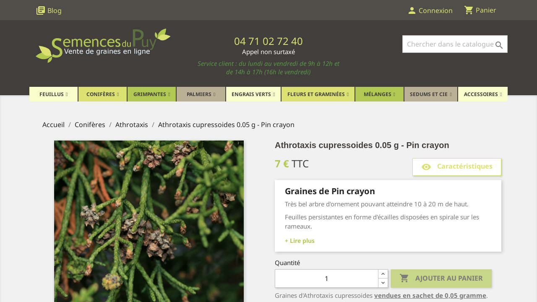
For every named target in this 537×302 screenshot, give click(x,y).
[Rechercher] (455, 44)
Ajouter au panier (441, 278)
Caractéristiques (457, 166)
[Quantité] (326, 278)
